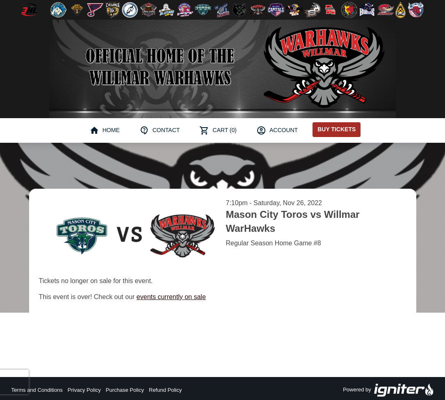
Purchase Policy (125, 390)
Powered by (388, 390)
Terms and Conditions (37, 390)
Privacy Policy (84, 390)
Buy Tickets (336, 129)
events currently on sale (171, 296)
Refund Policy (165, 390)
